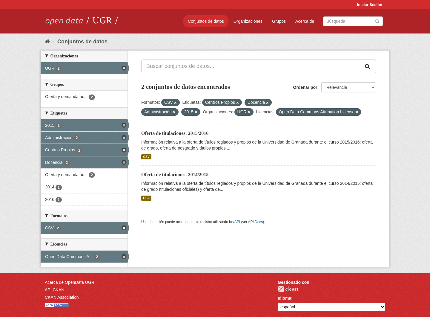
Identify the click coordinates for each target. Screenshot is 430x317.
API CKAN (54, 289)
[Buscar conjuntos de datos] (353, 21)
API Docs (255, 222)
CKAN (288, 289)
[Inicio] (47, 42)
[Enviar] (377, 20)
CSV (146, 156)
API (237, 222)
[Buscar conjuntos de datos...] (250, 66)
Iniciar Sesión (369, 4)
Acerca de (304, 21)
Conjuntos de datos (206, 21)
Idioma (284, 298)
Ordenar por (305, 87)
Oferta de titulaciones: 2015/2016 (174, 133)
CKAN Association (62, 297)
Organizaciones (248, 21)
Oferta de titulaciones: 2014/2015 (174, 174)
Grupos (279, 21)
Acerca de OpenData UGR (69, 282)
